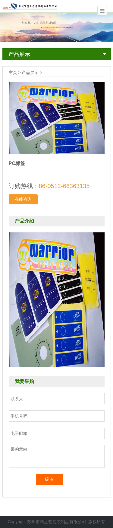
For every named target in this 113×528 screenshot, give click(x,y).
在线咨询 (23, 199)
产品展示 (19, 54)
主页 (13, 72)
